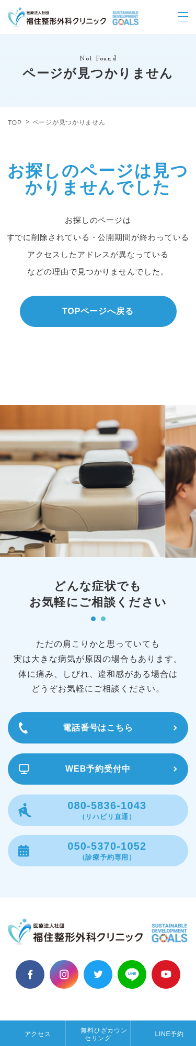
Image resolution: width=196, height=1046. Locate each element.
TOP (15, 123)
